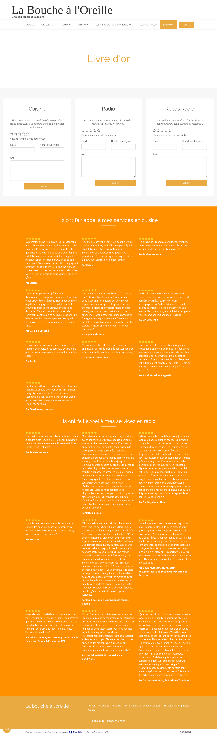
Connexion (186, 731)
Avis (12, 157)
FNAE (106, 732)
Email (13, 144)
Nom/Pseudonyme (50, 144)
